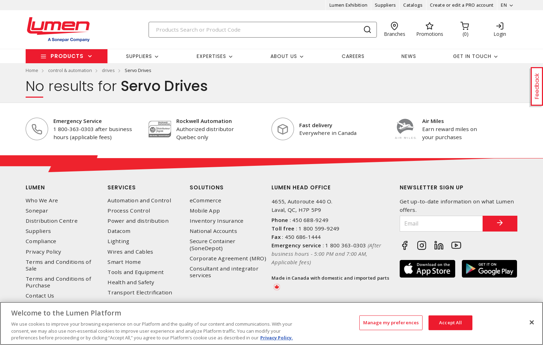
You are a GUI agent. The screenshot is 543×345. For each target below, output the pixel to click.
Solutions (207, 187)
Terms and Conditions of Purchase (58, 282)
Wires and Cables (130, 251)
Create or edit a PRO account (461, 5)
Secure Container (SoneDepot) (213, 244)
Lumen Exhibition (348, 5)
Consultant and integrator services (224, 272)
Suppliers (385, 5)
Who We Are (42, 200)
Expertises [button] (211, 56)
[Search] (263, 30)
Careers (353, 56)
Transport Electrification (139, 292)
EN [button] (504, 5)
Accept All (450, 322)
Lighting (118, 241)
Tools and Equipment (135, 272)
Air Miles (433, 120)
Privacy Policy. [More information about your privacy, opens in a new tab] (276, 337)
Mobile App (205, 210)
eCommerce (205, 200)
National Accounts (213, 231)
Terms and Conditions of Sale (58, 265)
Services (121, 187)
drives (108, 70)
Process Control (128, 210)
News (408, 56)
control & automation (70, 70)
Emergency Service (77, 120)
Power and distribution (138, 220)
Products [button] (67, 56)
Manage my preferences (391, 322)
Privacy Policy (43, 251)
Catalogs (413, 5)
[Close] (531, 322)
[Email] (441, 224)
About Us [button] (283, 56)
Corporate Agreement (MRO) (228, 258)
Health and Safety (130, 282)
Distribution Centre (52, 220)
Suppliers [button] (139, 56)
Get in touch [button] (472, 56)
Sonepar (37, 210)
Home (32, 70)
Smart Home (124, 262)
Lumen (35, 187)
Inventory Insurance (217, 220)
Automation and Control (139, 200)
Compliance (41, 241)
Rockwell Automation (204, 120)
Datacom (118, 231)
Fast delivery (315, 125)
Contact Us (40, 295)
